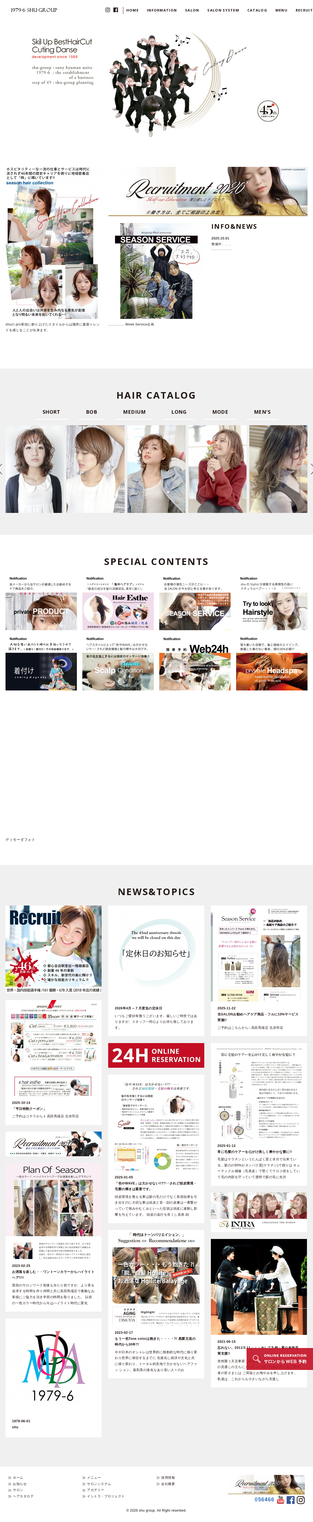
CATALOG (257, 10)
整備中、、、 (221, 244)
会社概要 (168, 1484)
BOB (91, 412)
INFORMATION (162, 10)
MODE (220, 412)
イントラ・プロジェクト (106, 1496)
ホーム (18, 1477)
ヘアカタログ (23, 1496)
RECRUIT (304, 10)
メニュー (94, 1477)
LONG (178, 412)
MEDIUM (134, 412)
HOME (132, 10)
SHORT (51, 412)
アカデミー (95, 1490)
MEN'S (262, 412)
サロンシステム (99, 1484)
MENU (281, 10)
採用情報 (168, 1477)
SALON (192, 10)
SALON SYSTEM (223, 10)
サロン (18, 1490)
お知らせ (20, 1484)
